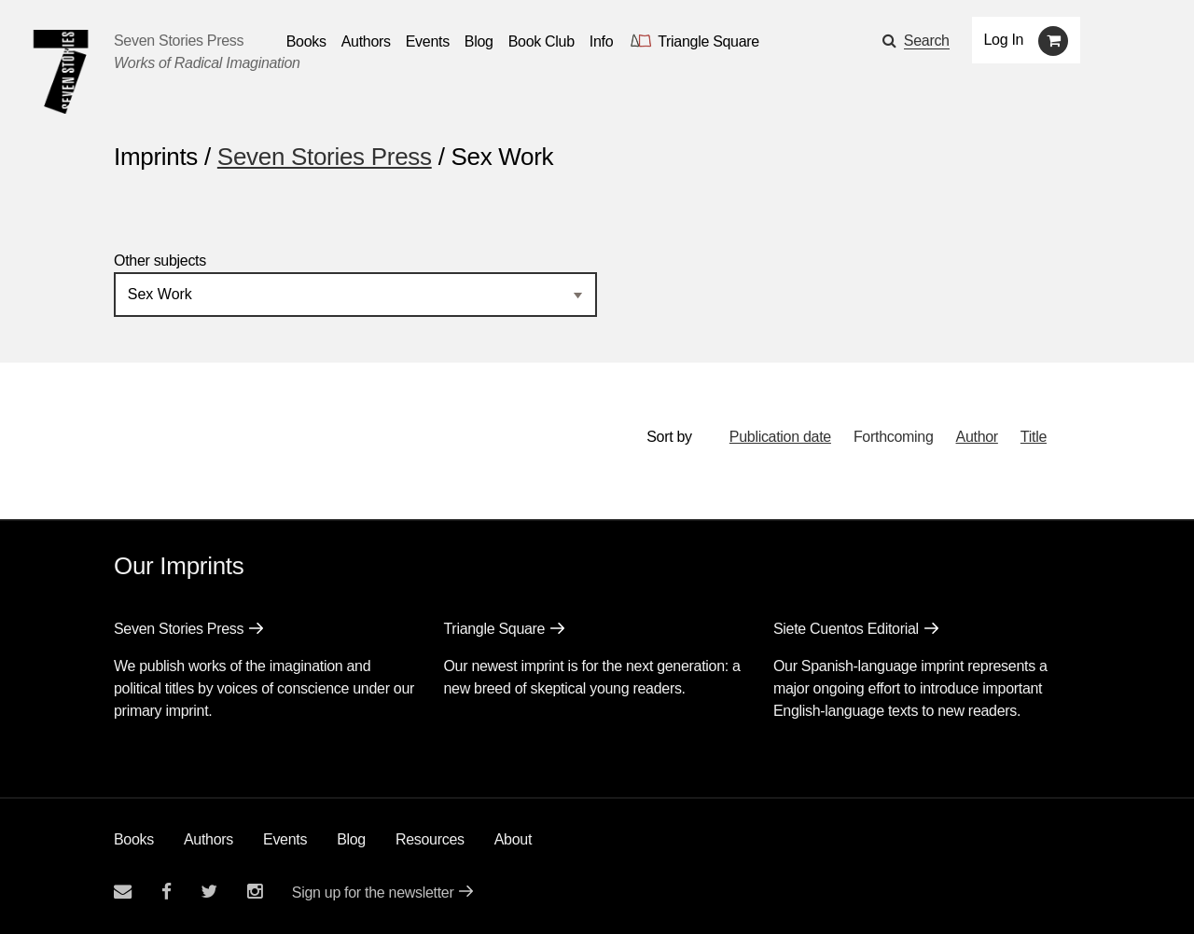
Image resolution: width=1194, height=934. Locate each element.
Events (285, 839)
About (513, 839)
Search (927, 40)
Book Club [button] (541, 41)
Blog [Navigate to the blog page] (479, 41)
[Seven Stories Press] (61, 72)
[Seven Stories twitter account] (209, 891)
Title (1033, 437)
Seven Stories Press (178, 40)
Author (977, 437)
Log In (1004, 40)
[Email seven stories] (123, 891)
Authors (208, 839)
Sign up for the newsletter (373, 892)
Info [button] (602, 41)
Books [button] (306, 41)
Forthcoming (894, 437)
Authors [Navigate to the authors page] (366, 41)
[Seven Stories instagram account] (254, 891)
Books (134, 839)
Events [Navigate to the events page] (428, 41)
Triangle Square (494, 629)
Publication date (780, 437)
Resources (430, 839)
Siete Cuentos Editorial (846, 629)
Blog (351, 839)
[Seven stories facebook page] (166, 891)
